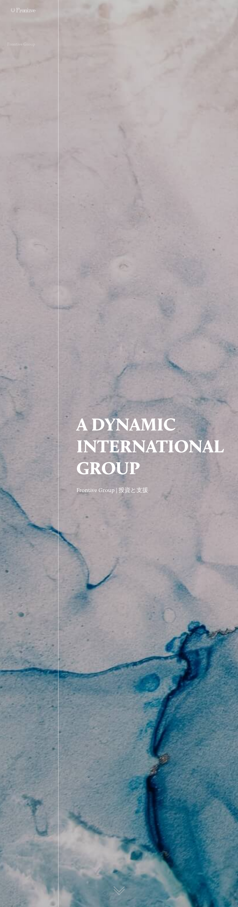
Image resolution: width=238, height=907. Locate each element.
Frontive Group (21, 46)
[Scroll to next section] (119, 889)
